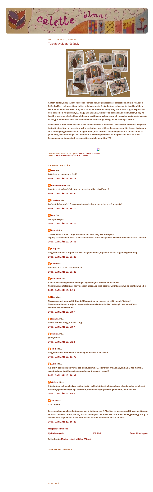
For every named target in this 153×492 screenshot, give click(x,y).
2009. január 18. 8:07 (61, 312)
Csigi (53, 248)
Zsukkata (55, 200)
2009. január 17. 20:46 (62, 242)
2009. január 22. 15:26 (62, 422)
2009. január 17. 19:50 (62, 193)
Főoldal (97, 433)
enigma (55, 334)
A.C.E (54, 400)
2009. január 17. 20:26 (62, 208)
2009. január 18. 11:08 (62, 357)
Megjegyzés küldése (58, 429)
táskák (85, 155)
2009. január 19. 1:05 (61, 393)
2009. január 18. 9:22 (61, 342)
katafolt (55, 230)
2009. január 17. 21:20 (62, 257)
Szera (54, 263)
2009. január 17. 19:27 (62, 178)
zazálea (55, 319)
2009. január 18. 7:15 (61, 290)
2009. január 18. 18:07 (62, 375)
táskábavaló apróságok (68, 155)
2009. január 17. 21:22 (62, 272)
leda (53, 215)
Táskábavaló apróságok (63, 43)
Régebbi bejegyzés (139, 433)
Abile (53, 364)
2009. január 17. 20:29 (62, 223)
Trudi (53, 349)
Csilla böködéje (58, 185)
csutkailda (56, 278)
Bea (53, 170)
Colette (54, 382)
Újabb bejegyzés (56, 433)
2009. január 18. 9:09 (61, 327)
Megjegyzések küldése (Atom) (76, 439)
